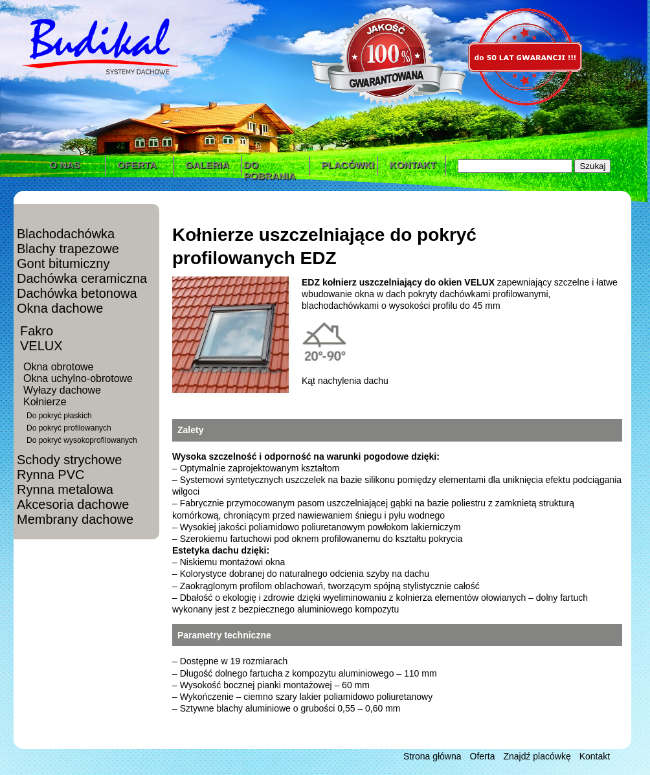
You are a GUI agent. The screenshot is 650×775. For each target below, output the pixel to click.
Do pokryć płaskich (59, 415)
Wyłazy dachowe (62, 390)
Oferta (482, 756)
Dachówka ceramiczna (82, 278)
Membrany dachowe (75, 519)
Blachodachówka (66, 234)
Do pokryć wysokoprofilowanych (82, 440)
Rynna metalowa (65, 489)
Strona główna (432, 756)
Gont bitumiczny (63, 263)
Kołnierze (45, 401)
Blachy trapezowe (68, 248)
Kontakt (594, 756)
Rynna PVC (51, 474)
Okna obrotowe (58, 366)
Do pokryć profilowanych (69, 427)
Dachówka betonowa (77, 293)
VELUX (41, 346)
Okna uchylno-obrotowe (78, 378)
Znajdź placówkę (536, 756)
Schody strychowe (69, 460)
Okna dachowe (60, 308)
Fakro (36, 331)
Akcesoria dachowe (73, 504)
